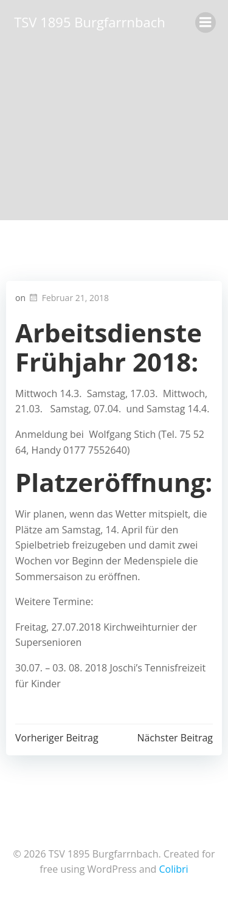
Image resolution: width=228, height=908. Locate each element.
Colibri (173, 869)
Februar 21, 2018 (68, 297)
